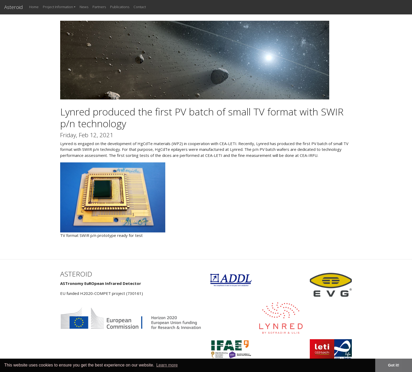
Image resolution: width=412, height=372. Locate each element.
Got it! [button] (393, 365)
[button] (59, 7)
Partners (99, 6)
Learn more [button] (167, 365)
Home (34, 6)
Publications (119, 6)
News (84, 6)
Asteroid (13, 7)
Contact (139, 6)
